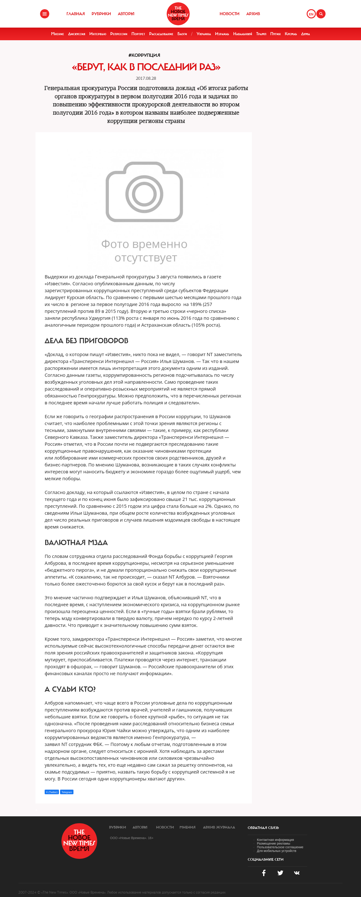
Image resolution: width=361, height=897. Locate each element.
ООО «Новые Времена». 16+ (132, 838)
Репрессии (118, 33)
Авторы (126, 13)
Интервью (97, 33)
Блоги (182, 33)
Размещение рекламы (273, 843)
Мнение (57, 33)
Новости (229, 13)
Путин (275, 33)
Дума (305, 33)
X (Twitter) (52, 792)
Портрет (138, 33)
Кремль (291, 33)
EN (311, 14)
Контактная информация (275, 840)
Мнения (187, 827)
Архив (253, 13)
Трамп (261, 33)
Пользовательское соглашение (280, 847)
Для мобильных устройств (276, 851)
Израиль (222, 33)
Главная (76, 13)
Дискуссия (76, 33)
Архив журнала (219, 827)
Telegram (66, 792)
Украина (204, 33)
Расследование (161, 33)
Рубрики (101, 13)
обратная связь (263, 828)
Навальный (242, 33)
